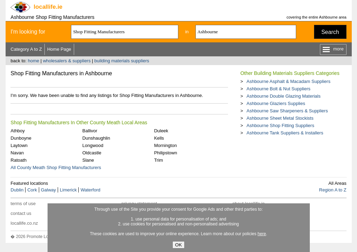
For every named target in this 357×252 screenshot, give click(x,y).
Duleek (161, 130)
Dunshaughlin (96, 138)
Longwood (92, 145)
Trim (158, 160)
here (262, 233)
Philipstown (165, 152)
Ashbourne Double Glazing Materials (284, 96)
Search (330, 32)
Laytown (18, 145)
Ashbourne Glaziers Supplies (276, 103)
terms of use (23, 203)
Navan (17, 152)
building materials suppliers (121, 60)
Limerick (68, 189)
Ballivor (89, 130)
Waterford (90, 189)
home (33, 60)
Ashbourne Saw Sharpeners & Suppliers (287, 110)
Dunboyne (20, 138)
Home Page (59, 49)
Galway (48, 189)
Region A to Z (333, 189)
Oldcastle (91, 152)
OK (178, 244)
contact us (20, 213)
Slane (88, 160)
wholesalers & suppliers (67, 60)
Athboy (17, 130)
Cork (32, 189)
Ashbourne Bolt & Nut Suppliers (278, 88)
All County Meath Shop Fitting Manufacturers (55, 167)
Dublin (16, 189)
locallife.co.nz (24, 223)
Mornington (165, 145)
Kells (159, 138)
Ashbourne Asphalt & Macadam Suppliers (288, 81)
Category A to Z (26, 49)
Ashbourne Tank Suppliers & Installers (285, 132)
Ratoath (18, 160)
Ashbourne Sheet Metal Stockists (280, 118)
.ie (48, 7)
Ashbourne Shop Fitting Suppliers (280, 125)
